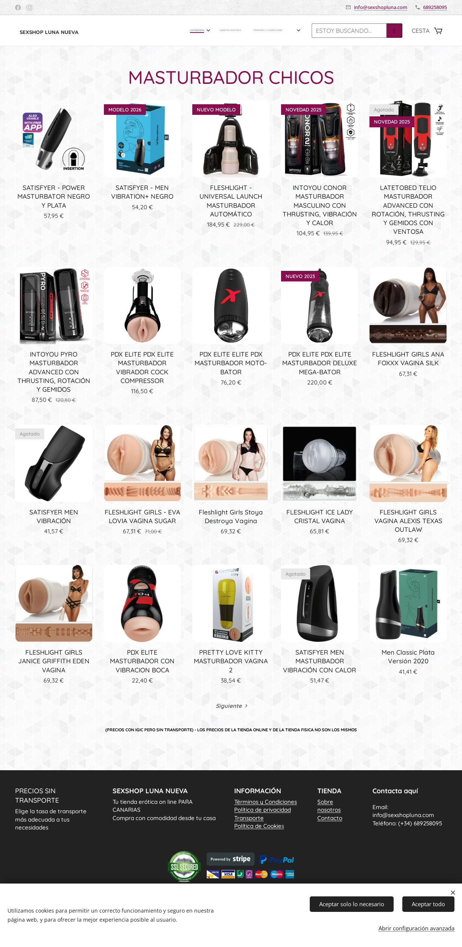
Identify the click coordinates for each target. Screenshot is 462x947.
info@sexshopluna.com (380, 7)
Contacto (329, 817)
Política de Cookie (259, 826)
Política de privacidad (262, 809)
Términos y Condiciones (265, 801)
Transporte (249, 817)
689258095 (435, 7)
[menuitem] (262, 30)
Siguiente (229, 705)
